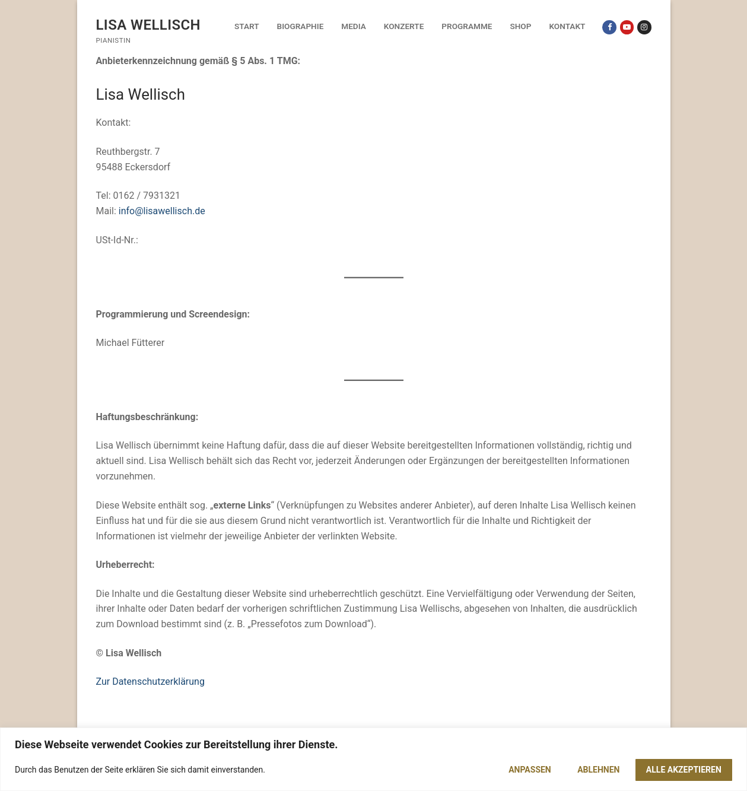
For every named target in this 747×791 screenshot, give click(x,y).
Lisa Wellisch (148, 25)
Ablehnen (598, 769)
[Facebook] (609, 27)
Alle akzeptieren (683, 769)
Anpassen (529, 769)
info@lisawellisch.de (162, 211)
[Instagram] (644, 27)
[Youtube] (627, 27)
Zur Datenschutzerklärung (150, 681)
